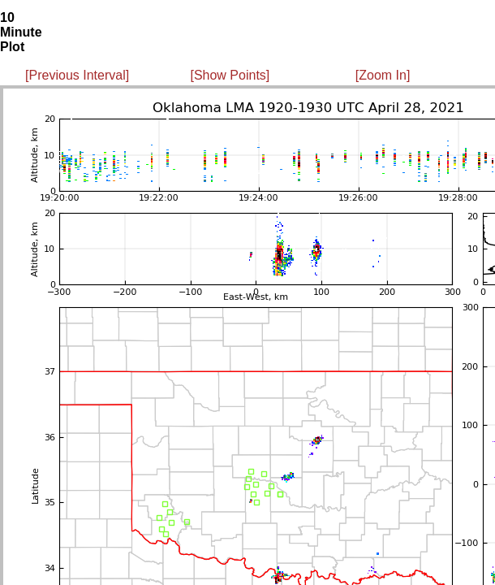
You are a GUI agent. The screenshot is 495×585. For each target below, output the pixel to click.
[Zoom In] (383, 75)
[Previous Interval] (77, 75)
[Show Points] (229, 75)
